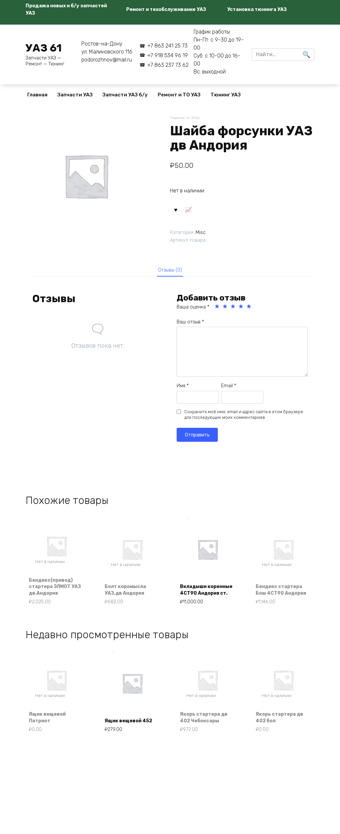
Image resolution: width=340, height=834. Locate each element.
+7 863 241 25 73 (167, 46)
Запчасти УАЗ (75, 95)
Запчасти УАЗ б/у (125, 95)
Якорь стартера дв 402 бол (283, 728)
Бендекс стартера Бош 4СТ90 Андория (283, 593)
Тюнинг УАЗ (226, 95)
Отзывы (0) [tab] (170, 274)
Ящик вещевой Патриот (51, 728)
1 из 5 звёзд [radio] (217, 312)
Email (228, 391)
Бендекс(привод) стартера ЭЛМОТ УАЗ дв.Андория (55, 593)
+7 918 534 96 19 (167, 55)
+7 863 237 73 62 (168, 65)
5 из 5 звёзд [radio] (249, 312)
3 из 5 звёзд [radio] (233, 312)
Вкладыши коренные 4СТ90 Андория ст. (205, 593)
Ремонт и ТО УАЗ (179, 95)
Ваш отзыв (190, 327)
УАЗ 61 (44, 48)
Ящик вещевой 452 (126, 728)
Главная (37, 95)
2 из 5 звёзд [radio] (225, 312)
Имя (183, 391)
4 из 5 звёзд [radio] (241, 312)
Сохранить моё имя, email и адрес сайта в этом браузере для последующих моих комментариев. (243, 420)
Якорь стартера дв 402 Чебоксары (208, 728)
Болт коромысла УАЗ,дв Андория (129, 597)
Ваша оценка (193, 312)
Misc (197, 118)
